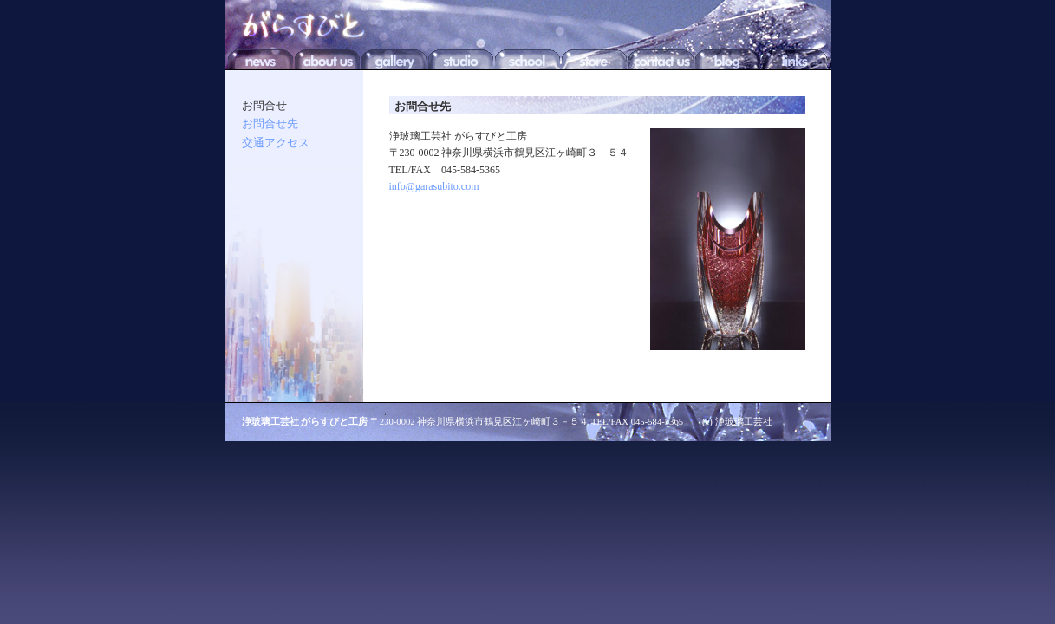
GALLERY (394, 57)
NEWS (260, 57)
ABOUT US (327, 57)
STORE (594, 57)
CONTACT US (661, 57)
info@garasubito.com (434, 186)
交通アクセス (275, 142)
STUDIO (460, 57)
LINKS (794, 57)
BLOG (727, 57)
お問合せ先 (270, 123)
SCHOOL (527, 57)
